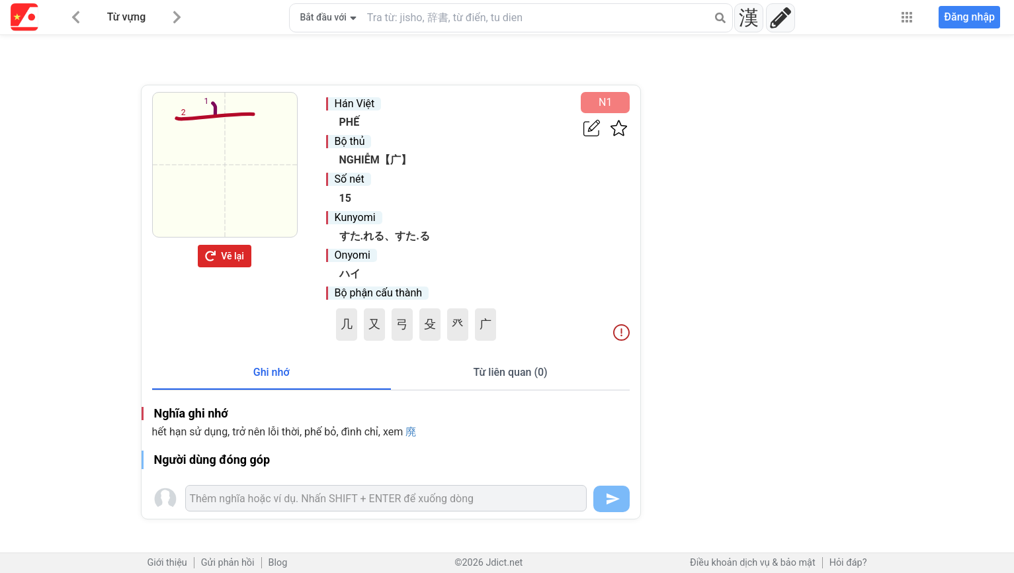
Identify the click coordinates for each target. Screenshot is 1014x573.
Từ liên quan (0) (510, 372)
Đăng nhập (969, 17)
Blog (278, 562)
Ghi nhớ (271, 372)
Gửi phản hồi (228, 562)
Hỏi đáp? (848, 562)
